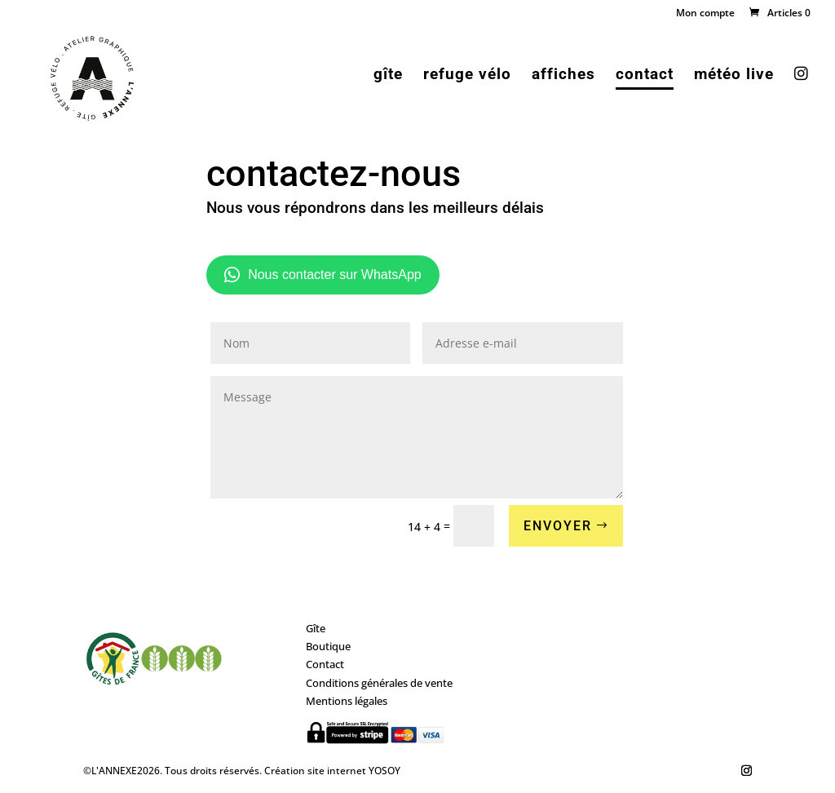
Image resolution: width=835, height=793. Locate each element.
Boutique (328, 646)
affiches (563, 76)
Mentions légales (346, 700)
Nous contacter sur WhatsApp (323, 275)
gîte (388, 76)
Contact (325, 664)
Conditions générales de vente (379, 683)
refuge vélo (467, 76)
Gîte (315, 628)
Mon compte (705, 14)
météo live (734, 76)
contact (645, 76)
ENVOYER (558, 526)
